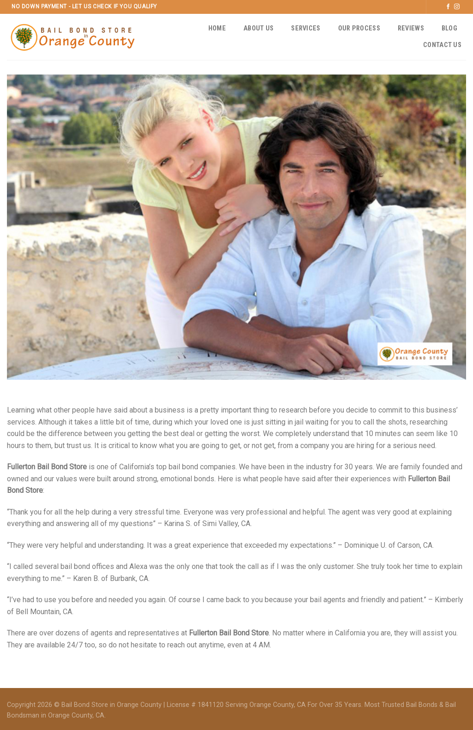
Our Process (359, 28)
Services (305, 28)
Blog (449, 28)
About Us (258, 28)
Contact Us (442, 45)
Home (217, 28)
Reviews (411, 28)
